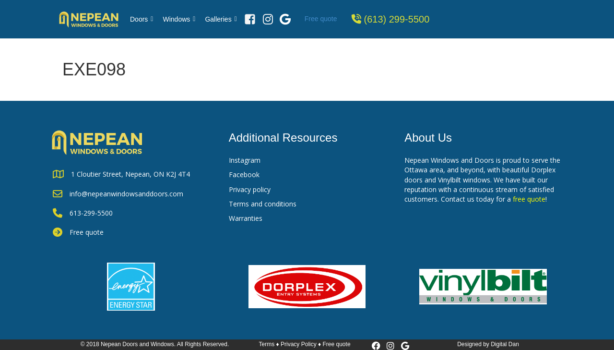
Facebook (244, 174)
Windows (179, 19)
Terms (267, 344)
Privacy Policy (299, 344)
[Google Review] (285, 19)
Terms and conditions (262, 203)
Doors (141, 19)
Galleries (220, 19)
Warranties (245, 218)
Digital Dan (505, 344)
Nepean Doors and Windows (137, 344)
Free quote (321, 19)
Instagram (244, 160)
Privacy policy (250, 189)
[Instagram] (267, 19)
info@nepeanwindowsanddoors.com (126, 193)
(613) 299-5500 (397, 19)
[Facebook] (250, 19)
